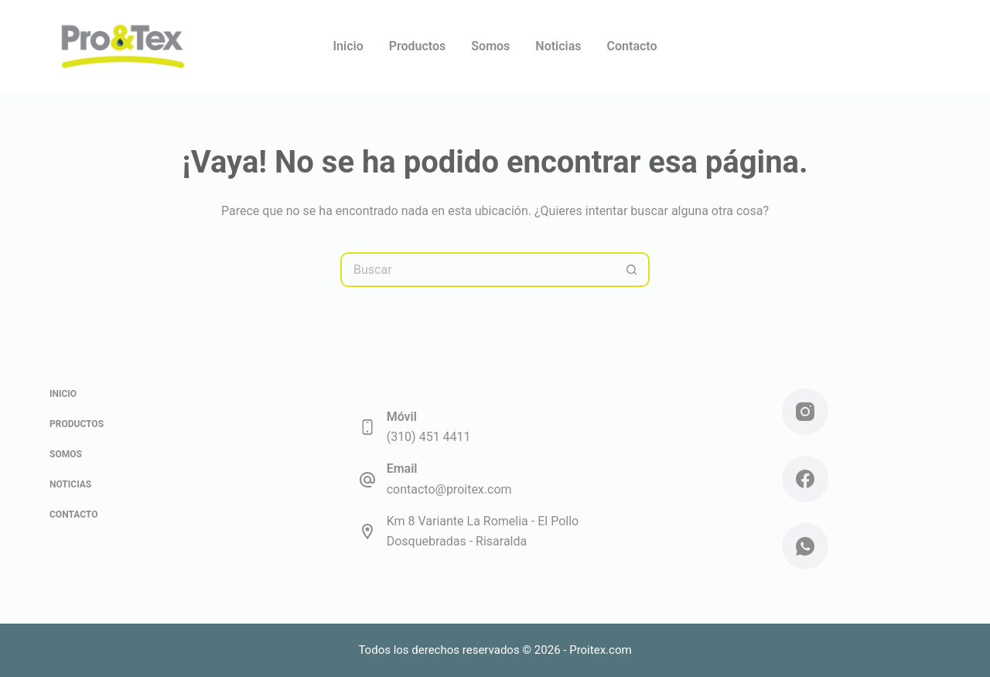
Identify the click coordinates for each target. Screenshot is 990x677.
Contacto (632, 46)
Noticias (558, 46)
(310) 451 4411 (429, 436)
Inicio (348, 46)
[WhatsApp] (805, 546)
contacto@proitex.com (449, 489)
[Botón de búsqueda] (632, 269)
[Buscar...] (477, 269)
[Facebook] (805, 479)
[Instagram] (805, 411)
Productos (417, 46)
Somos (490, 46)
